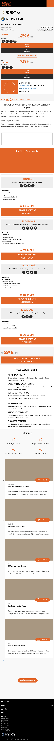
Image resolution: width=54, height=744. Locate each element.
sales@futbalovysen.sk (28, 88)
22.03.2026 (42, 559)
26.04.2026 (42, 479)
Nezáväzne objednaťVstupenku (27, 341)
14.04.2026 (42, 519)
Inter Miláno (14, 19)
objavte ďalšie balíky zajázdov (27, 55)
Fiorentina (13, 13)
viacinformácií (27, 50)
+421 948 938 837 (24, 86)
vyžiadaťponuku (27, 45)
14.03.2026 (42, 639)
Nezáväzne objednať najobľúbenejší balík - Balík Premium (27, 359)
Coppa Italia (5, 25)
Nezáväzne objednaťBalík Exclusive (27, 300)
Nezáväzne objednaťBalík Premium (27, 256)
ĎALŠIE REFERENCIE (27, 680)
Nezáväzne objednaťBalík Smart (27, 212)
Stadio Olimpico (17, 25)
